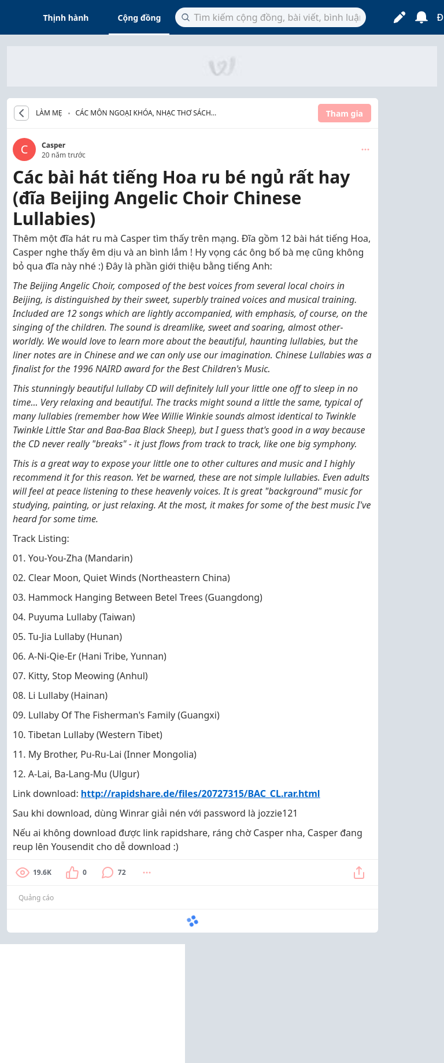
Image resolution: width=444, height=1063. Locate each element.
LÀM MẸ (49, 113)
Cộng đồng (139, 17)
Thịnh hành (66, 17)
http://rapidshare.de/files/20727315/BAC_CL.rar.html (200, 793)
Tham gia (344, 113)
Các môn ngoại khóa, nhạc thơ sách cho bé (143, 114)
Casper (53, 145)
